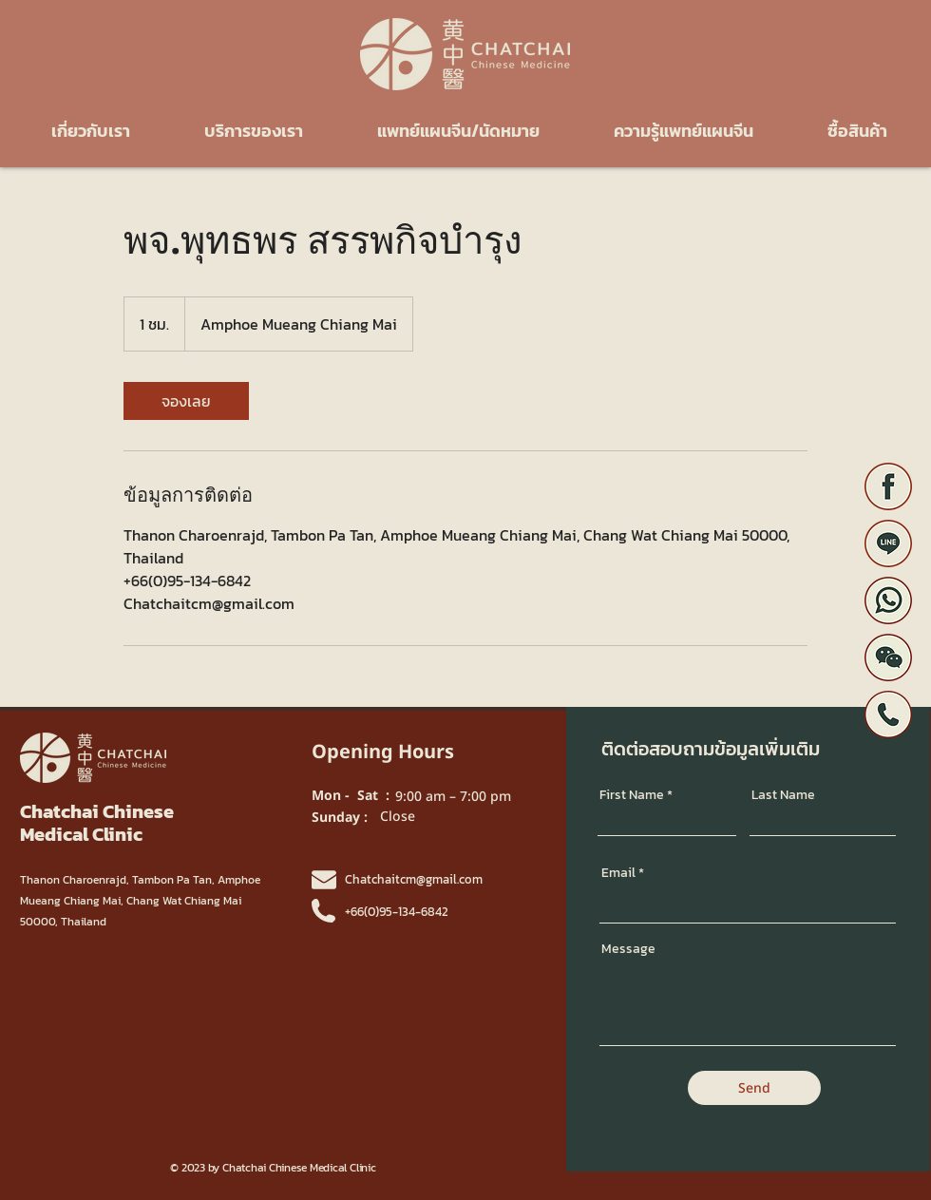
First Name (631, 795)
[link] (186, 401)
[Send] (754, 1088)
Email (618, 873)
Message (628, 949)
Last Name (783, 795)
